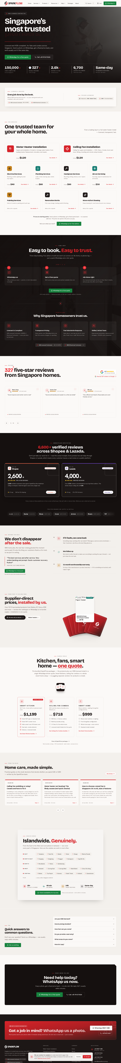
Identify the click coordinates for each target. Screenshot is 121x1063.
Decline (78, 1056)
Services (37, 3)
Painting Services (14, 200)
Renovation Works (52, 200)
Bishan (39, 873)
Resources (55, 3)
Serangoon (69, 859)
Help (63, 3)
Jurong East (51, 868)
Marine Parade (85, 854)
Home (29, 3)
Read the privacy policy (44, 1058)
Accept (87, 1056)
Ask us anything (13, 945)
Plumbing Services (43, 174)
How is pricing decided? (85, 924)
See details (53, 157)
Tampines (40, 854)
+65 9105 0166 (98, 1057)
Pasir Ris (50, 854)
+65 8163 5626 (105, 1033)
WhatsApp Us (110, 3)
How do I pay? (85, 944)
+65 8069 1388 (98, 1049)
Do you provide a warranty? (85, 934)
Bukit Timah (69, 873)
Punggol (60, 859)
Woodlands (41, 864)
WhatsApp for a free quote (17, 57)
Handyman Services (72, 174)
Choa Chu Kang (86, 868)
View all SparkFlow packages (61, 741)
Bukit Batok (73, 868)
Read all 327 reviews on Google (105, 376)
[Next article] (63, 810)
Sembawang (60, 864)
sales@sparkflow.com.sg (100, 1061)
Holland (79, 873)
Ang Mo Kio (80, 859)
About (77, 3)
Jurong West (62, 868)
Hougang (40, 859)
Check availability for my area (48, 893)
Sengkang (50, 859)
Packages (70, 3)
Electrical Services (14, 174)
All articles (111, 773)
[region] (60, 796)
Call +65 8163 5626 (42, 57)
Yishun (50, 864)
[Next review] (18, 423)
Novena (59, 873)
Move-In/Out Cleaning (91, 200)
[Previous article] (58, 810)
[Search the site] (89, 3)
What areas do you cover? (85, 939)
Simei (67, 854)
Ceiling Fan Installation (86, 146)
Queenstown (89, 873)
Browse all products (15, 617)
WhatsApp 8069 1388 (101, 1028)
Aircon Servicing (98, 174)
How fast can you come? (85, 929)
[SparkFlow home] (13, 3)
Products (45, 3)
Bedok (58, 854)
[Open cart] (99, 3)
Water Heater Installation (31, 146)
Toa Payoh (49, 873)
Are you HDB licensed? (85, 919)
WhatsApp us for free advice (69, 223)
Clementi (40, 868)
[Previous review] (6, 423)
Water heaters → (33, 617)
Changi (74, 854)
